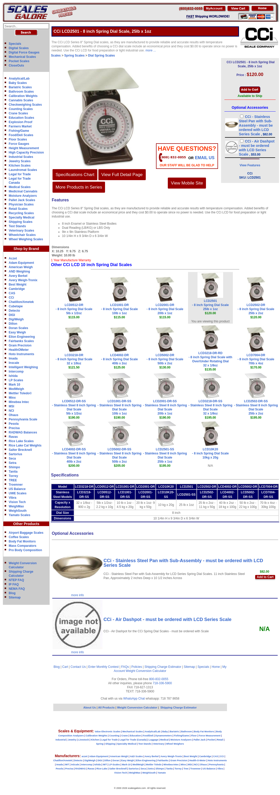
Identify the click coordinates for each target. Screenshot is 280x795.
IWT (67, 764)
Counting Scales (21, 109)
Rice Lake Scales (21, 441)
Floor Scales (18, 139)
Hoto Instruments (21, 354)
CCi (11, 297)
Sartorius (15, 454)
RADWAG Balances (23, 432)
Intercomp (16, 371)
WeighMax (16, 506)
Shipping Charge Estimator (162, 667)
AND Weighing (19, 271)
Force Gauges (19, 144)
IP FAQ (14, 584)
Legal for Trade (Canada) (133, 739)
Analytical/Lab (19, 78)
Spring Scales (74, 55)
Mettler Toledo (154, 764)
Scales (56, 55)
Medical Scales (19, 187)
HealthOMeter (19, 350)
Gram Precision (20, 345)
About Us (89, 707)
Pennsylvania (216, 764)
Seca (12, 458)
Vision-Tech (120, 772)
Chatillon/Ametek (21, 302)
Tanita (13, 471)
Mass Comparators (22, 546)
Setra (12, 463)
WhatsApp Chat (134, 698)
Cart (65, 667)
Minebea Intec (19, 402)
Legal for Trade (20, 174)
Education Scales (21, 117)
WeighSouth (18, 511)
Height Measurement (24, 148)
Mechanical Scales (22, 57)
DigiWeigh (16, 319)
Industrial (61, 739)
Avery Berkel (18, 276)
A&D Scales (136, 756)
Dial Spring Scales (101, 55)
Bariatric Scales (20, 87)
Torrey (13, 476)
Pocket (211, 739)
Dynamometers (163, 735)
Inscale (14, 363)
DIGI (12, 315)
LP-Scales (114, 764)
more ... (151, 50)
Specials (15, 44)
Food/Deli (148, 735)
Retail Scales (18, 209)
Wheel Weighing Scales (26, 239)
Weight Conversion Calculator (146, 671)
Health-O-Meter (197, 760)
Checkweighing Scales (25, 104)
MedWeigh (16, 389)
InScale (75, 764)
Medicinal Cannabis (23, 191)
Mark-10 (126, 764)
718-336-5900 (162, 683)
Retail (220, 739)
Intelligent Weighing (23, 367)
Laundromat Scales (23, 170)
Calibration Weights (23, 96)
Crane (124, 735)
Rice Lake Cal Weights (25, 445)
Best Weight (17, 284)
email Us (204, 158)
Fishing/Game (19, 131)
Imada (13, 358)
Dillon (13, 323)
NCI (11, 410)
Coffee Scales (19, 537)
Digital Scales (19, 48)
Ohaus (13, 415)
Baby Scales (18, 83)
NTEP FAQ (16, 580)
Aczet (13, 258)
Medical (164, 739)
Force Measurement (210, 735)
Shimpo (14, 467)
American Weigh (21, 267)
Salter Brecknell (20, 450)
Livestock (83, 739)
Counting (114, 735)
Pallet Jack (199, 739)
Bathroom (186, 731)
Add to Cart (265, 577)
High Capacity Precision (26, 152)
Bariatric (174, 731)
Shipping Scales (21, 222)
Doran (115, 760)
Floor (194, 735)
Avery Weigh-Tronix (23, 280)
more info (77, 595)
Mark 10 (14, 384)
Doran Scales (18, 328)
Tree (185, 768)
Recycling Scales (21, 213)
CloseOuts (16, 65)
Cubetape (16, 306)
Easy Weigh (17, 332)
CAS (12, 293)
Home (216, 667)
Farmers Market (20, 126)
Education (135, 735)
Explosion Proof (20, 122)
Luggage (153, 739)
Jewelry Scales (19, 161)
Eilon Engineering (22, 337)
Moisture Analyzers (23, 196)
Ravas (13, 437)
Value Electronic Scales (108, 731)
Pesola (14, 424)
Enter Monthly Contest (103, 667)
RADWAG (80, 768)
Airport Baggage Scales (26, 533)
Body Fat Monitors (22, 541)
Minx (12, 397)
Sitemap (15, 597)
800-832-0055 (158, 679)
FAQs (125, 667)
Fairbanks (163, 760)
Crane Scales (18, 113)
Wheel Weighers (175, 744)
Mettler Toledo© (20, 393)
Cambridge (17, 289)
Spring (99, 744)
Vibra (12, 497)
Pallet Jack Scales (22, 200)
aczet (84, 756)
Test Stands (17, 226)
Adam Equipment (21, 263)
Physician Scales (21, 204)
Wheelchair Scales (22, 235)
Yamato (162, 772)
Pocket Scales (19, 61)
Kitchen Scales (19, 165)
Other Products (26, 524)
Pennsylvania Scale (23, 419)
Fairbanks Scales (21, 341)
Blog (12, 593)
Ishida (13, 376)
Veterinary (158, 744)
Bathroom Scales (21, 91)
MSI (11, 406)
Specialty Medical (21, 217)
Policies (136, 667)
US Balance (17, 489)
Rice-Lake (101, 768)
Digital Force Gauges (24, 52)
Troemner (16, 484)
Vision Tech (17, 502)
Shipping (110, 744)
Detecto (14, 310)
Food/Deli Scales (21, 135)
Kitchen (95, 739)
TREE (13, 480)
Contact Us (78, 667)
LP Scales (16, 380)
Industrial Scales (21, 157)
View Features (250, 165)
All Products (107, 707)
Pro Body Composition (25, 550)
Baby (165, 731)
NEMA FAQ (17, 589)
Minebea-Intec (171, 764)
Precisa (14, 428)
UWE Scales (17, 493)
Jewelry (72, 739)
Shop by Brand (26, 249)
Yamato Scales (19, 515)
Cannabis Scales (21, 100)
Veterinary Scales (21, 230)
